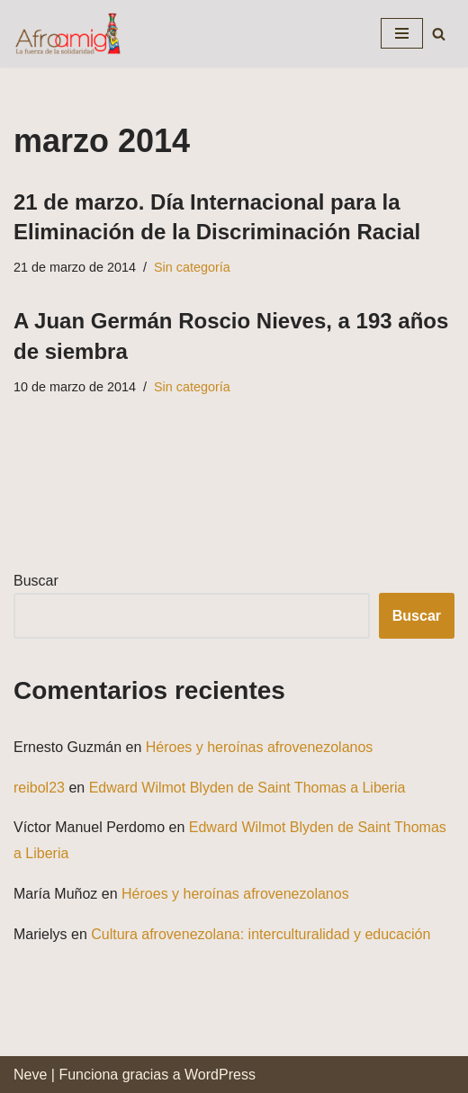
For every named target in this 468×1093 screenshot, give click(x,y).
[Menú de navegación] (402, 33)
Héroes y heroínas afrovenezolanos (260, 747)
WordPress (220, 1074)
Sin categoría (192, 267)
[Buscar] (439, 33)
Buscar (36, 580)
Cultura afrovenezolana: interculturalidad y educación (260, 934)
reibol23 (39, 787)
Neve (30, 1074)
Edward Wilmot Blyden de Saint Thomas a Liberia (247, 787)
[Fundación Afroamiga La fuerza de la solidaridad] (68, 34)
